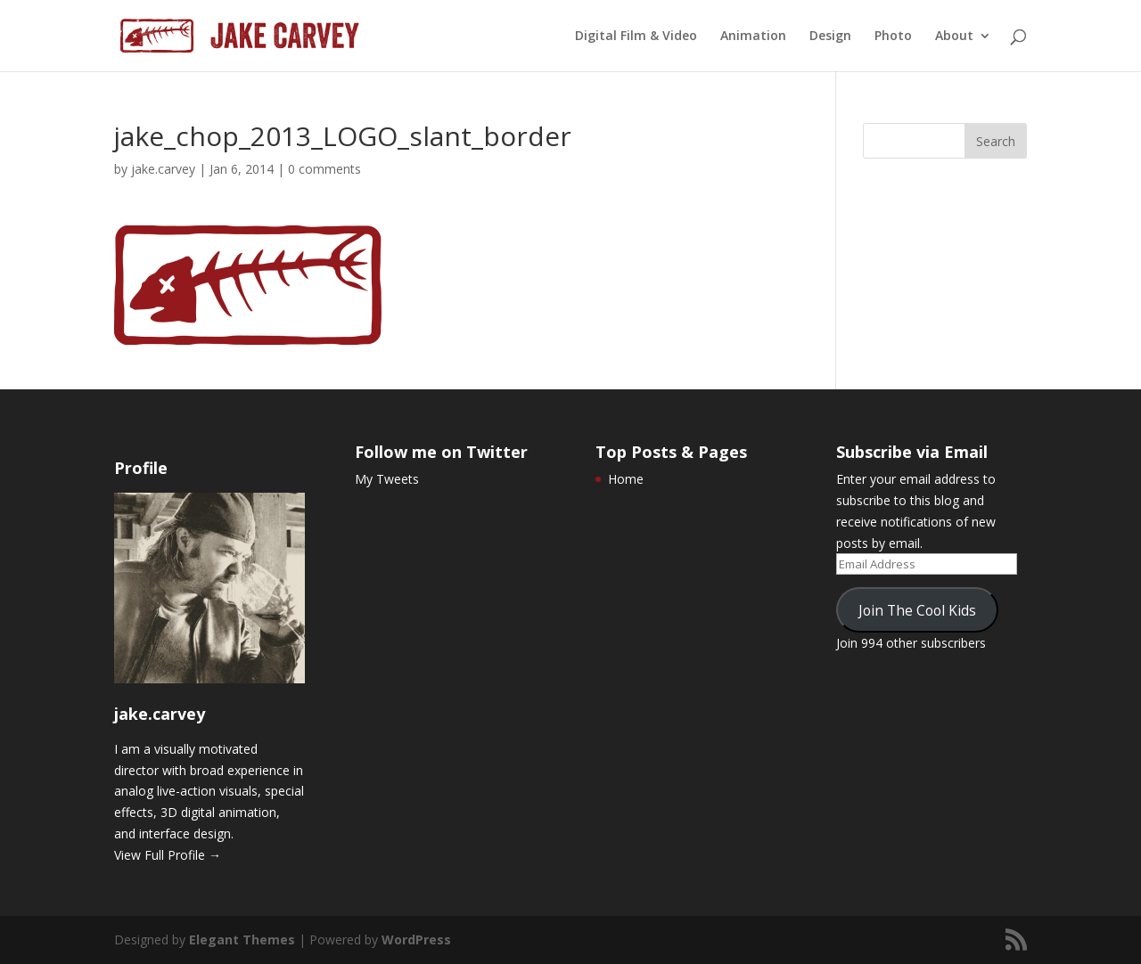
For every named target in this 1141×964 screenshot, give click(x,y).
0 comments (324, 168)
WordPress (416, 939)
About (954, 36)
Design (830, 36)
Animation (753, 36)
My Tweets (387, 478)
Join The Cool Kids (917, 610)
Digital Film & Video (636, 36)
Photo (893, 36)
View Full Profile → (167, 854)
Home (626, 478)
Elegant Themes (242, 939)
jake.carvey (163, 168)
